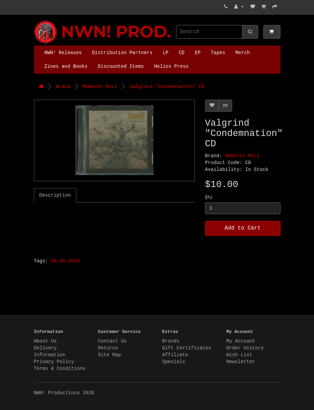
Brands (170, 341)
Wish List (239, 355)
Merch (243, 52)
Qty (209, 197)
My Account (240, 341)
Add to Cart (243, 228)
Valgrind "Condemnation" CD (167, 86)
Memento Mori (100, 86)
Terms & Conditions (60, 368)
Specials (173, 361)
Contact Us (112, 341)
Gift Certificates (186, 348)
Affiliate (175, 355)
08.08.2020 (65, 261)
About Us (45, 341)
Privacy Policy (54, 361)
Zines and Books (66, 66)
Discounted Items (121, 66)
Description (55, 195)
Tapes (218, 52)
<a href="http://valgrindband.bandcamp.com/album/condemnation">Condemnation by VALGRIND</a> (119, 228)
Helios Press (171, 66)
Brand (63, 86)
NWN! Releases (63, 52)
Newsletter (240, 361)
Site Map (109, 355)
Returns (108, 348)
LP (165, 52)
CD (182, 52)
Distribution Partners (122, 52)
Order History (245, 348)
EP (198, 52)
